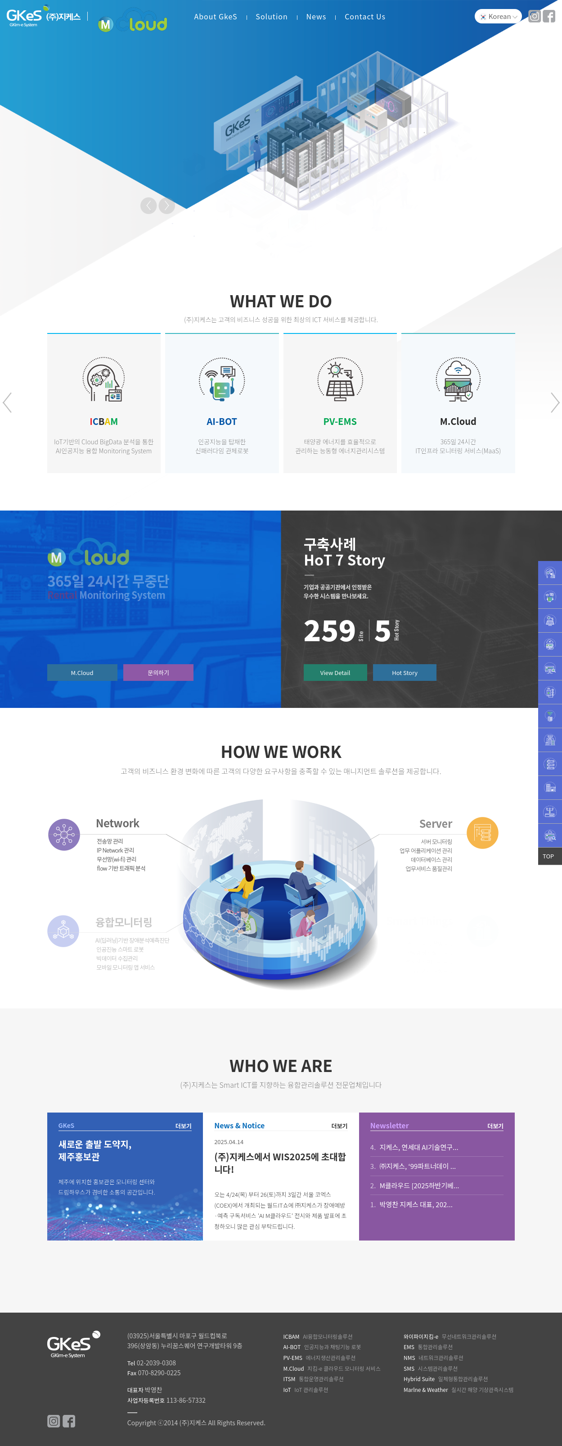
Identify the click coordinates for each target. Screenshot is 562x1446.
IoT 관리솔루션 (305, 1389)
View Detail (335, 672)
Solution (272, 16)
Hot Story (405, 672)
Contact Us (365, 16)
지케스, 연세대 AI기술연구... (414, 1147)
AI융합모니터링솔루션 (317, 1336)
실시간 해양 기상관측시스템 (458, 1389)
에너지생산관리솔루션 (319, 1357)
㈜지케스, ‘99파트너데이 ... (413, 1166)
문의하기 (158, 672)
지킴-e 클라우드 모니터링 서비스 (331, 1368)
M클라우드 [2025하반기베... (414, 1185)
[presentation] (7, 402)
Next (167, 206)
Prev (149, 206)
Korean (498, 16)
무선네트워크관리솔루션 (450, 1336)
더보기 (183, 1126)
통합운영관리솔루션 (313, 1378)
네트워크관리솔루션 (433, 1357)
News (316, 16)
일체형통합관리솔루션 (446, 1378)
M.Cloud (82, 672)
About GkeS (215, 16)
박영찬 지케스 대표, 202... (411, 1204)
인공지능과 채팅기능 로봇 (322, 1346)
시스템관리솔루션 (431, 1368)
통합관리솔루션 (428, 1346)
